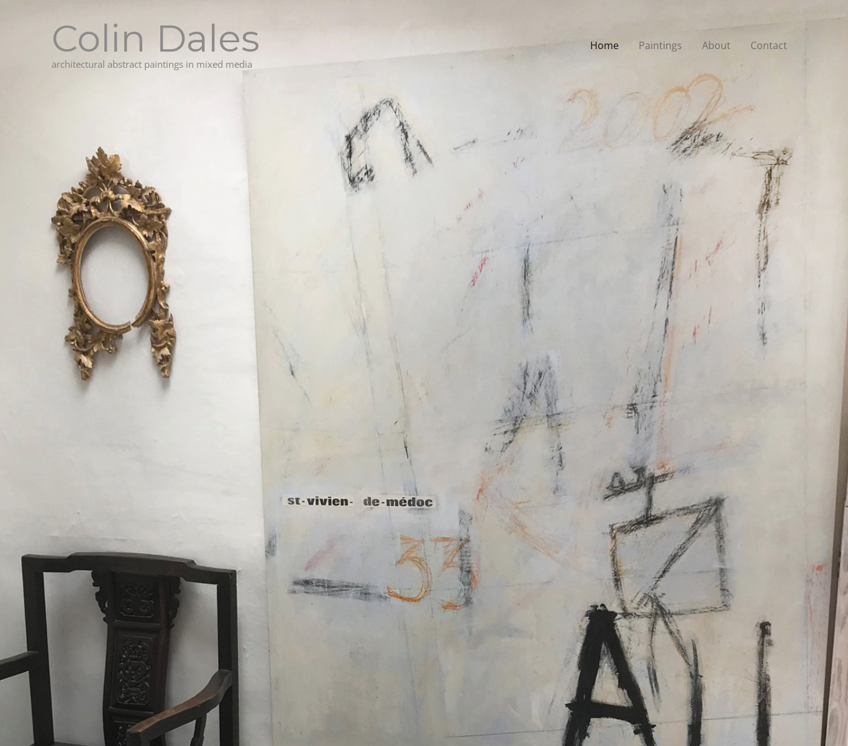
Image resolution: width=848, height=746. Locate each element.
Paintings (660, 45)
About (716, 45)
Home (604, 45)
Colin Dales (156, 38)
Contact (768, 45)
